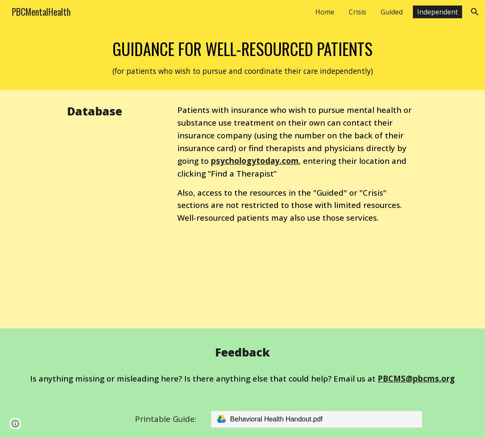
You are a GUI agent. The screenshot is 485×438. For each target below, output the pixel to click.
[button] (475, 12)
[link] (316, 419)
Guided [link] (392, 12)
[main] (242, 57)
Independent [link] (437, 12)
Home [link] (324, 12)
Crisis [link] (357, 12)
